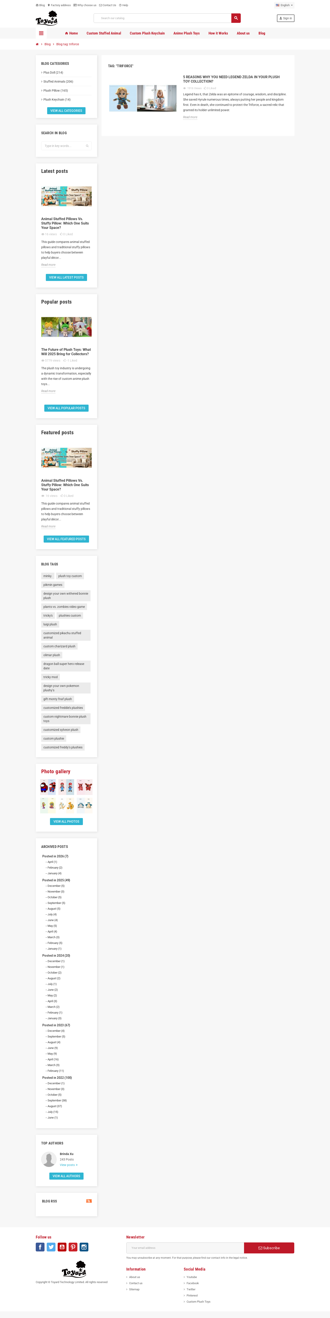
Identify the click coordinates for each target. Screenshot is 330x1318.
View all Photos (66, 821)
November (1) (56, 967)
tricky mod (50, 677)
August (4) (54, 1042)
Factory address (59, 5)
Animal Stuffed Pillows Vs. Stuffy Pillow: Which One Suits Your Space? (65, 223)
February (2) (55, 867)
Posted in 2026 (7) (55, 856)
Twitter (51, 1247)
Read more (48, 264)
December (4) (56, 1030)
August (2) (54, 978)
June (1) (53, 1117)
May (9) (52, 1053)
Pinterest (73, 1247)
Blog (40, 5)
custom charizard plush (59, 646)
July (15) (53, 1111)
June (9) (53, 1048)
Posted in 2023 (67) (56, 1025)
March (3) (54, 937)
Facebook (40, 1247)
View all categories (66, 110)
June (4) (53, 920)
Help (123, 5)
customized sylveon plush (60, 729)
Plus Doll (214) (53, 72)
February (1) (55, 1012)
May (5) (52, 925)
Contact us (136, 1283)
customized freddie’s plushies (63, 708)
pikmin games (52, 585)
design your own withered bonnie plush (65, 596)
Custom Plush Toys (198, 1301)
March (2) (54, 1006)
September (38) (57, 1100)
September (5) (56, 903)
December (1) (56, 961)
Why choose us (84, 5)
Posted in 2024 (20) (56, 955)
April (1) (52, 862)
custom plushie (53, 738)
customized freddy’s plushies (62, 747)
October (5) (55, 897)
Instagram (84, 1247)
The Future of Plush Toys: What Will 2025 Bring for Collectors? (66, 352)
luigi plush (50, 624)
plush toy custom (70, 576)
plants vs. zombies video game (64, 606)
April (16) (53, 1059)
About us (134, 1277)
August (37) (55, 1106)
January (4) (55, 873)
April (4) (52, 931)
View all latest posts (66, 277)
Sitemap (134, 1289)
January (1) (55, 948)
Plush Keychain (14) (57, 99)
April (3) (52, 1001)
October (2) (55, 972)
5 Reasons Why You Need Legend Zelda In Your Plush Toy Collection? (231, 79)
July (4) (52, 914)
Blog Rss (66, 1201)
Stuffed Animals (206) (58, 81)
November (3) (56, 891)
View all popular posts (66, 408)
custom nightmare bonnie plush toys (64, 719)
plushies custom (70, 615)
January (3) (55, 1018)
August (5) (54, 908)
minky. (47, 576)
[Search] (167, 18)
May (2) (52, 995)
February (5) (55, 943)
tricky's (48, 615)
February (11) (56, 1070)
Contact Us (107, 5)
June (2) (53, 989)
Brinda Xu (66, 1154)
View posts (67, 1165)
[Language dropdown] (284, 5)
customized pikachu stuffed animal (62, 635)
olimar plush (51, 655)
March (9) (54, 1065)
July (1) (52, 984)
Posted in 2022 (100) (57, 1077)
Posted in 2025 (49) (56, 880)
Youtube (192, 1277)
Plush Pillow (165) (55, 90)
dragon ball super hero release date (63, 666)
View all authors (66, 1176)
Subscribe (269, 1248)
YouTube (62, 1247)
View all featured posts (66, 539)
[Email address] (185, 1247)
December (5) (56, 885)
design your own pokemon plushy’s (61, 688)
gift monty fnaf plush (57, 699)
